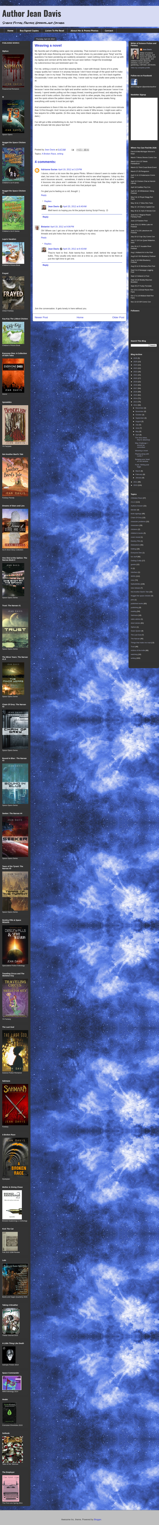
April (138, 435)
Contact (109, 30)
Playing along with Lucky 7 (142, 455)
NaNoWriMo (135, 584)
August (138, 421)
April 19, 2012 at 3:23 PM (70, 169)
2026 (135, 358)
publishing (135, 607)
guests (133, 564)
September (140, 418)
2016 (135, 392)
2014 (135, 398)
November (140, 411)
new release (135, 588)
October (139, 415)
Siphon (133, 627)
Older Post (118, 317)
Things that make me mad (141, 643)
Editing (133, 549)
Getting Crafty (136, 561)
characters (135, 525)
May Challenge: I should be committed (141, 445)
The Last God (136, 635)
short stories (135, 623)
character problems (138, 522)
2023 (135, 368)
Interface (134, 572)
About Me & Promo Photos (84, 30)
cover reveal (135, 537)
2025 (135, 362)
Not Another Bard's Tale (140, 592)
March (138, 471)
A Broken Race (49, 154)
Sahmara (134, 615)
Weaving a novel (141, 451)
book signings (136, 514)
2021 (135, 375)
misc (132, 580)
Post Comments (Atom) (86, 327)
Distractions (135, 545)
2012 (135, 405)
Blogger (97, 1519)
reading (133, 611)
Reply (44, 195)
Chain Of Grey (136, 518)
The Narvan (135, 639)
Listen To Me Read (54, 30)
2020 (135, 378)
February (139, 474)
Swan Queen (136, 631)
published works (137, 604)
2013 (135, 402)
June (138, 428)
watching (134, 654)
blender (133, 510)
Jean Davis (53, 206)
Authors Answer (137, 506)
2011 (135, 482)
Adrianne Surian (49, 169)
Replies (47, 201)
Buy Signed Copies (29, 30)
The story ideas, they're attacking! (142, 439)
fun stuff (134, 557)
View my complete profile (140, 68)
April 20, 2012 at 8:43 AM (75, 249)
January (139, 478)
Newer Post (41, 317)
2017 (135, 388)
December (140, 408)
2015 (135, 395)
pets (132, 600)
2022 (135, 372)
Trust (133, 647)
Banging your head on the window (142, 460)
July (137, 425)
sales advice (135, 619)
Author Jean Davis (31, 13)
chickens (134, 529)
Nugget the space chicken (141, 596)
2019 (135, 382)
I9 (131, 568)
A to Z (133, 502)
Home (10, 30)
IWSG (133, 576)
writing (60, 154)
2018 (135, 385)
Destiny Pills (135, 541)
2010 (135, 485)
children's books (137, 533)
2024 (135, 365)
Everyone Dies (136, 553)
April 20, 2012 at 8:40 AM (75, 206)
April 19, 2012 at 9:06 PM (62, 227)
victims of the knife (138, 650)
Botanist (45, 227)
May (137, 431)
